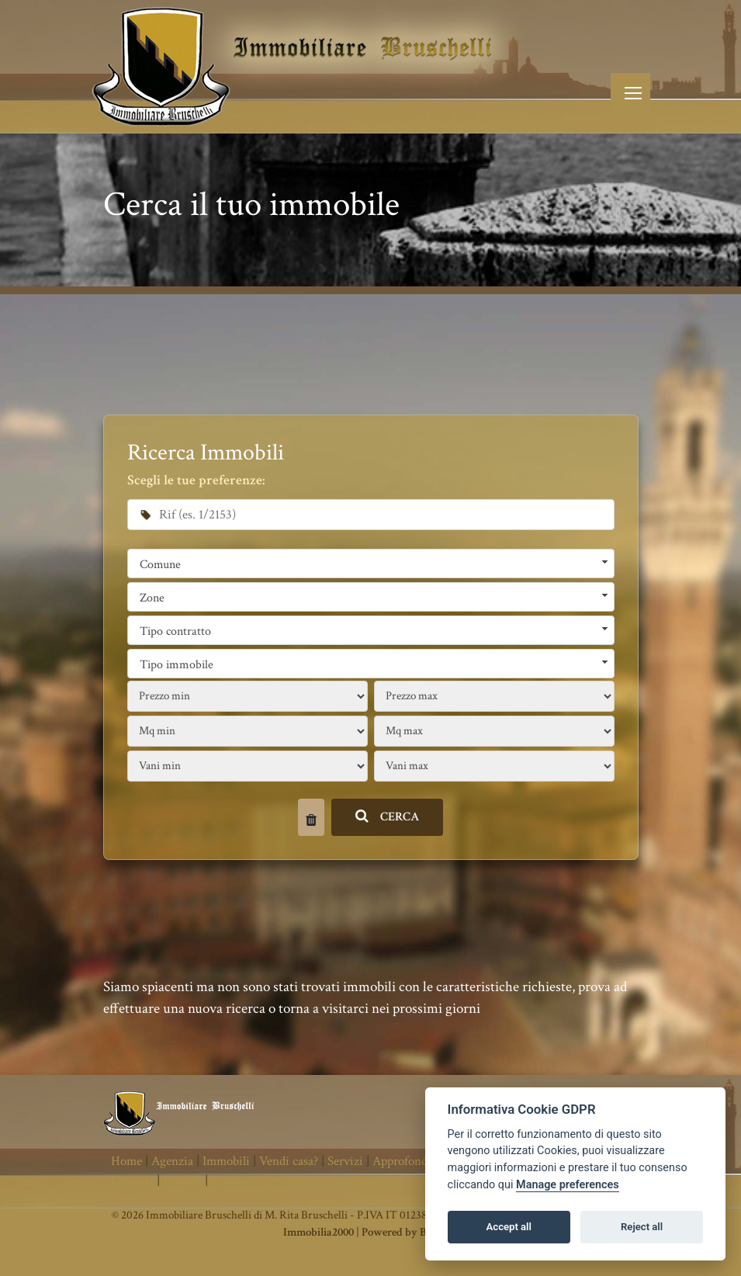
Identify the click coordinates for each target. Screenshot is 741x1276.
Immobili (226, 1161)
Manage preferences (567, 1184)
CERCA (387, 817)
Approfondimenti (417, 1161)
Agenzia (172, 1161)
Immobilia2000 (318, 1232)
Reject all (642, 1227)
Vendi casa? (288, 1161)
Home (126, 1161)
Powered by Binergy (410, 1232)
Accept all (509, 1227)
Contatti (132, 1180)
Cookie (229, 1180)
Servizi (345, 1161)
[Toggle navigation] (630, 93)
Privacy (182, 1180)
